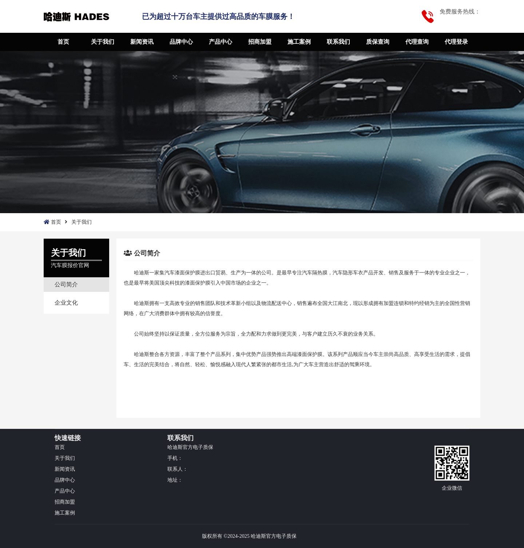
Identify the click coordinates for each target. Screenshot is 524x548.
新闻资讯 (142, 42)
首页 (63, 42)
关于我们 (102, 42)
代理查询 (417, 42)
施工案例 (299, 42)
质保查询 (377, 42)
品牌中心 (181, 42)
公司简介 (66, 284)
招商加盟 (259, 42)
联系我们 (338, 42)
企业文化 (66, 303)
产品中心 (220, 42)
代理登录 (456, 42)
